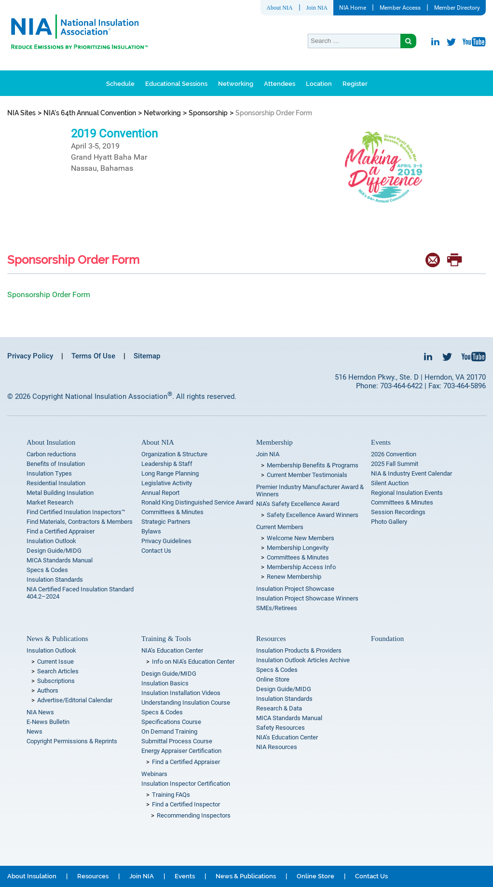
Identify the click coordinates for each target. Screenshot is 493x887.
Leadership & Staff (166, 463)
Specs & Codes (47, 569)
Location (319, 83)
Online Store (272, 679)
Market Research (50, 502)
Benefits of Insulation (56, 463)
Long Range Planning (170, 473)
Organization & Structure (174, 454)
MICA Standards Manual (60, 560)
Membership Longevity (298, 547)
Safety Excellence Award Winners (312, 515)
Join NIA (317, 7)
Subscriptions (56, 680)
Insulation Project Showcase (295, 588)
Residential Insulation (56, 483)
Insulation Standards (55, 579)
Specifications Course (171, 721)
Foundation (387, 638)
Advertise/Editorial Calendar (74, 700)
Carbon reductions (51, 454)
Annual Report (160, 492)
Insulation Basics (165, 683)
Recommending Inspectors (194, 815)
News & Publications (57, 638)
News (34, 731)
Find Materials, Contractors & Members (80, 521)
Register (355, 83)
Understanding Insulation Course (185, 702)
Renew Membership (294, 576)
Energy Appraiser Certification (181, 750)
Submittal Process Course (176, 741)
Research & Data (279, 708)
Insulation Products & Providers (299, 650)
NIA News (40, 712)
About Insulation (51, 442)
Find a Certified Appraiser (61, 531)
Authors (47, 690)
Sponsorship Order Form (48, 294)
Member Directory (457, 7)
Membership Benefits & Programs (312, 465)
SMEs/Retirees (276, 608)
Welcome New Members (300, 538)
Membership (274, 442)
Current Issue (55, 661)
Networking (235, 83)
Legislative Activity (166, 483)
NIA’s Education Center (172, 650)
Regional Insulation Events (407, 492)
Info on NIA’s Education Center (193, 661)
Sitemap (147, 356)
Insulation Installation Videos (180, 692)
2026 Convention (393, 454)
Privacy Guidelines (166, 541)
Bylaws (151, 531)
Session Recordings (398, 512)
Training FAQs (171, 794)
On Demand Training (169, 731)
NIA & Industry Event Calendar (411, 473)
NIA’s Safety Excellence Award (297, 503)
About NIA (279, 7)
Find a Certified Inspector (186, 804)
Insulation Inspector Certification (185, 783)
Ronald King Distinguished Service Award (197, 502)
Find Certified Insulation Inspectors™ (76, 512)
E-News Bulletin (48, 721)
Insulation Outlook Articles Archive (303, 660)
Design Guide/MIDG (54, 550)
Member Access (400, 7)
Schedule (120, 83)
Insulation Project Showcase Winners (307, 598)
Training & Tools (166, 638)
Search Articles (58, 671)
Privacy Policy (30, 356)
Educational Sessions (176, 83)
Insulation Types (49, 473)
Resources (271, 638)
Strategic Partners (166, 521)
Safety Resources (280, 727)
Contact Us (156, 550)
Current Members (279, 527)
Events (381, 442)
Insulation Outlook (51, 541)
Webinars (154, 774)
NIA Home (352, 7)
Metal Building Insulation (60, 492)
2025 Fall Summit (394, 463)
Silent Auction (390, 483)
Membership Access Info (301, 567)
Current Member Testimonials (307, 474)
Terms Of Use (93, 356)
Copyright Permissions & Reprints (72, 741)
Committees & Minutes (172, 512)
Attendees (279, 83)
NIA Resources (276, 747)
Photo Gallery (389, 521)
